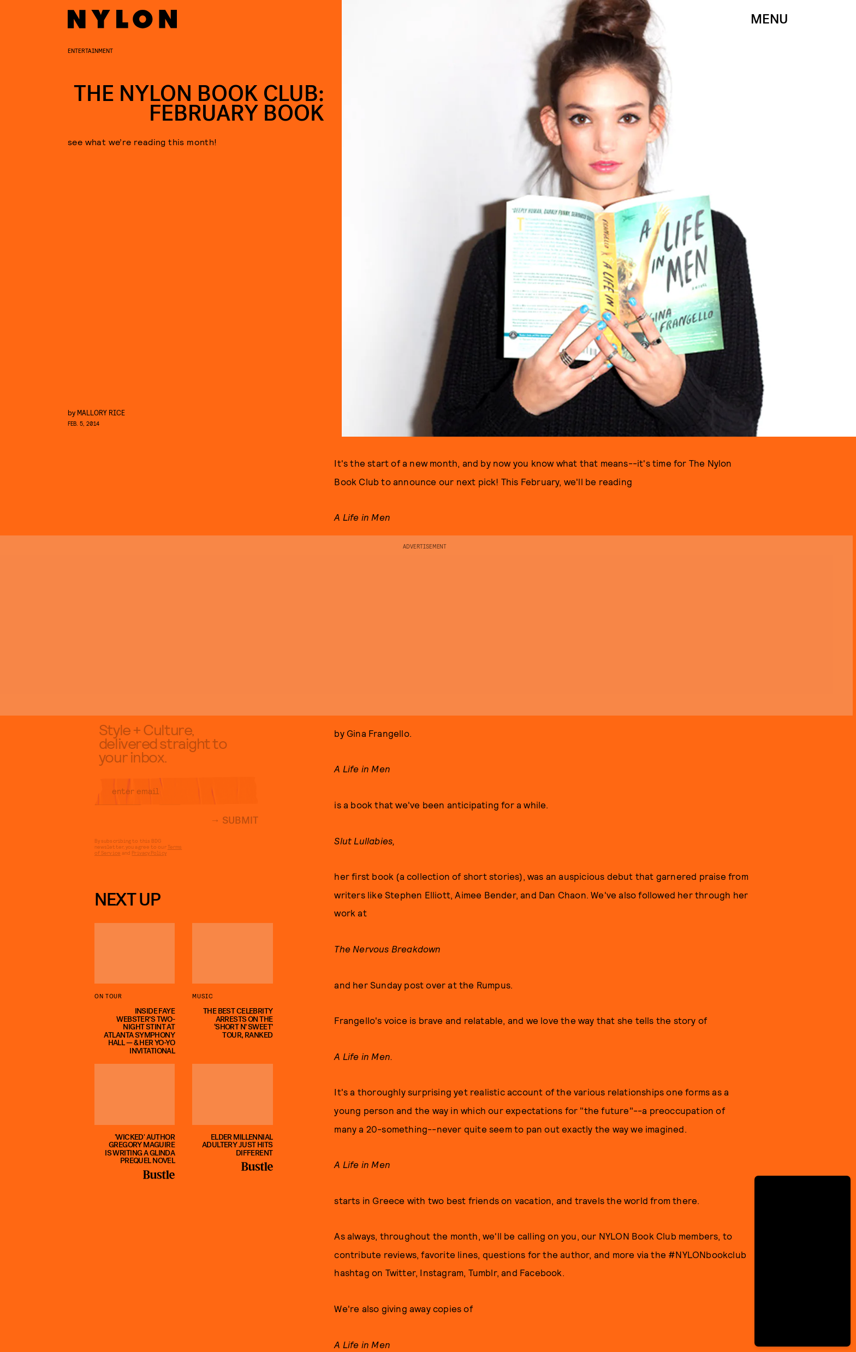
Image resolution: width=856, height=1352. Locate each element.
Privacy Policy (149, 860)
